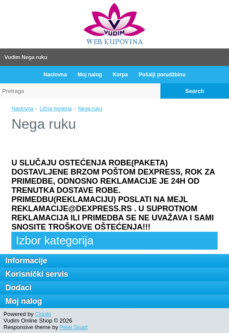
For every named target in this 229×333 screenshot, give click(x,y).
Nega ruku (90, 109)
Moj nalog (89, 75)
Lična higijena (56, 109)
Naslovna (54, 75)
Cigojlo (43, 314)
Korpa (120, 75)
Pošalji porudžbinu (162, 75)
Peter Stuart (74, 327)
